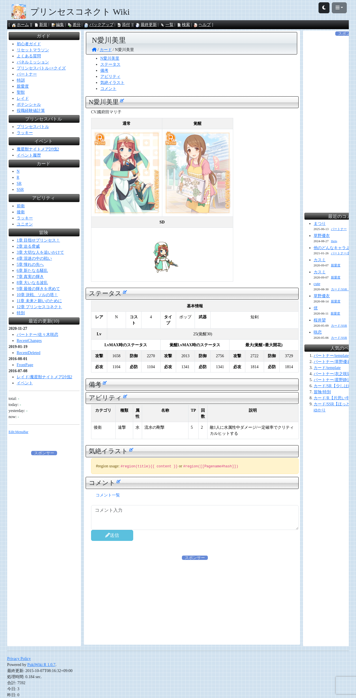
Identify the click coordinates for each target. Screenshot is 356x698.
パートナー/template (331, 355)
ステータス (110, 64)
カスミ (320, 260)
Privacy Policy (19, 658)
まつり (320, 223)
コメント (108, 88)
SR (19, 183)
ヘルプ (202, 24)
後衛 (21, 212)
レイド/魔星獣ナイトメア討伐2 (44, 377)
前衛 (21, 206)
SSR (20, 189)
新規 (40, 24)
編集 (57, 24)
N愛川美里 (109, 58)
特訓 (21, 80)
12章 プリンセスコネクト (39, 307)
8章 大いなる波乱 (32, 283)
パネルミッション (33, 62)
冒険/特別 (322, 392)
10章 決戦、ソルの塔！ (37, 295)
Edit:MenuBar (19, 432)
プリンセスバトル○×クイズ (41, 68)
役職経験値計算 (31, 110)
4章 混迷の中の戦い (34, 258)
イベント (25, 383)
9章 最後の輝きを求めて (38, 289)
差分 (74, 24)
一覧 (167, 24)
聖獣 (21, 92)
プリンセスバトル (33, 127)
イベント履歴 (29, 155)
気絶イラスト (112, 82)
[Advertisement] (195, 601)
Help (334, 241)
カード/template (327, 368)
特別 (21, 313)
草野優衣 (322, 236)
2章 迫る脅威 (28, 246)
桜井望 (320, 320)
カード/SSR (339, 325)
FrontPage (25, 365)
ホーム (20, 24)
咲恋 (318, 332)
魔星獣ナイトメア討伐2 (38, 149)
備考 (104, 70)
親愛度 (23, 86)
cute (317, 284)
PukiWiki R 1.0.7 (41, 665)
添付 (123, 24)
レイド (23, 98)
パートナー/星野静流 (332, 380)
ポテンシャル (29, 104)
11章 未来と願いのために (39, 301)
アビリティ (110, 76)
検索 (183, 24)
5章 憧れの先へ (30, 264)
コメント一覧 (108, 495)
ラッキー (25, 133)
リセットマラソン (33, 50)
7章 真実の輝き (30, 276)
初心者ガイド (29, 44)
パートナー (27, 74)
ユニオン (25, 224)
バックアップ (99, 24)
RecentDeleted (28, 353)
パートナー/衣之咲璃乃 (334, 374)
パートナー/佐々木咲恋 (37, 334)
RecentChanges (29, 340)
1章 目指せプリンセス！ (38, 240)
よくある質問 (29, 56)
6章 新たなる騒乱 (32, 270)
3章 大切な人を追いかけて (40, 252)
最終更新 (146, 24)
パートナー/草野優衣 (332, 362)
